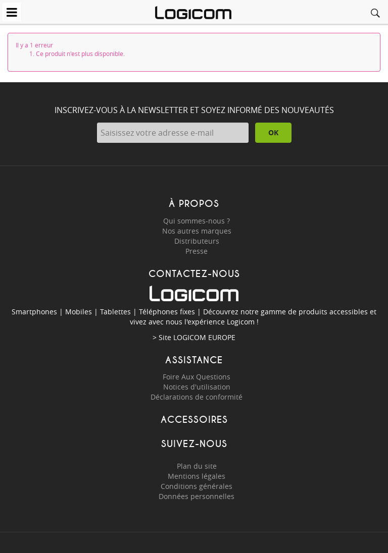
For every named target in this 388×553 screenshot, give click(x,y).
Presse (196, 251)
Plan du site (197, 466)
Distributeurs (196, 241)
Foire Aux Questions (196, 376)
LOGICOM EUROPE (204, 337)
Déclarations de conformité (197, 397)
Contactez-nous (194, 274)
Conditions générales (196, 486)
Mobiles (78, 311)
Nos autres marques (196, 231)
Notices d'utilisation (196, 387)
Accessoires (194, 419)
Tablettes (115, 311)
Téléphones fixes (167, 311)
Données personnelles (196, 496)
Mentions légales (196, 476)
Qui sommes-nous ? (196, 221)
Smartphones (34, 311)
